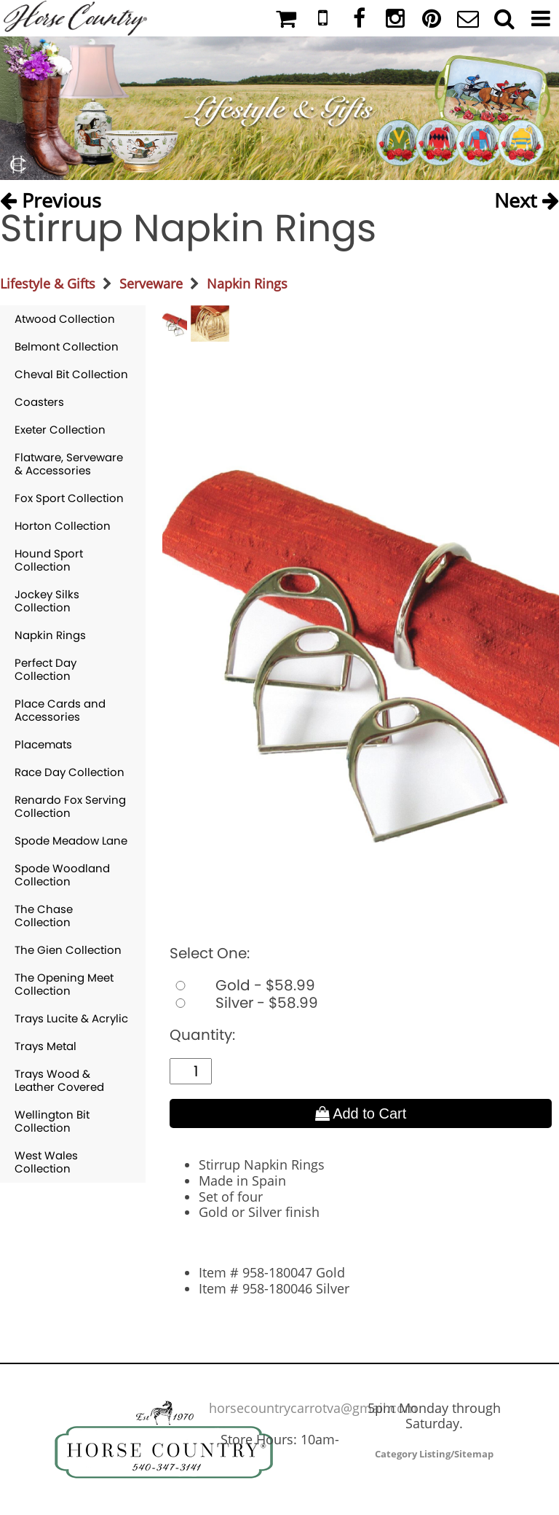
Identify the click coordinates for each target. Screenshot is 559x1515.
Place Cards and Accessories (60, 710)
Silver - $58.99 (244, 1003)
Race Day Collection (69, 772)
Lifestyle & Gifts (47, 283)
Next (526, 197)
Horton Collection (63, 525)
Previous (50, 197)
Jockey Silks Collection (47, 601)
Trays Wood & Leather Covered (59, 1080)
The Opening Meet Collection (64, 984)
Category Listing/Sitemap (434, 1453)
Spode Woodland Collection (62, 875)
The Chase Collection (44, 915)
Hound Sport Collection (49, 560)
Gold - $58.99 (242, 985)
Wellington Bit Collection (52, 1121)
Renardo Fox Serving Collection (70, 806)
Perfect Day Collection (45, 669)
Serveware (151, 283)
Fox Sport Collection (69, 498)
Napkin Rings (247, 283)
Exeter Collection (60, 429)
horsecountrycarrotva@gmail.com (313, 1408)
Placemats (43, 744)
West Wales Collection (46, 1162)
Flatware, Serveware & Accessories (69, 464)
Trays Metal (45, 1046)
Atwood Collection (65, 318)
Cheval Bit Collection (71, 374)
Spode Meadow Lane (71, 840)
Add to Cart (361, 1113)
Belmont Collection (67, 346)
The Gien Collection (68, 950)
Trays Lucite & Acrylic (71, 1018)
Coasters (39, 402)
